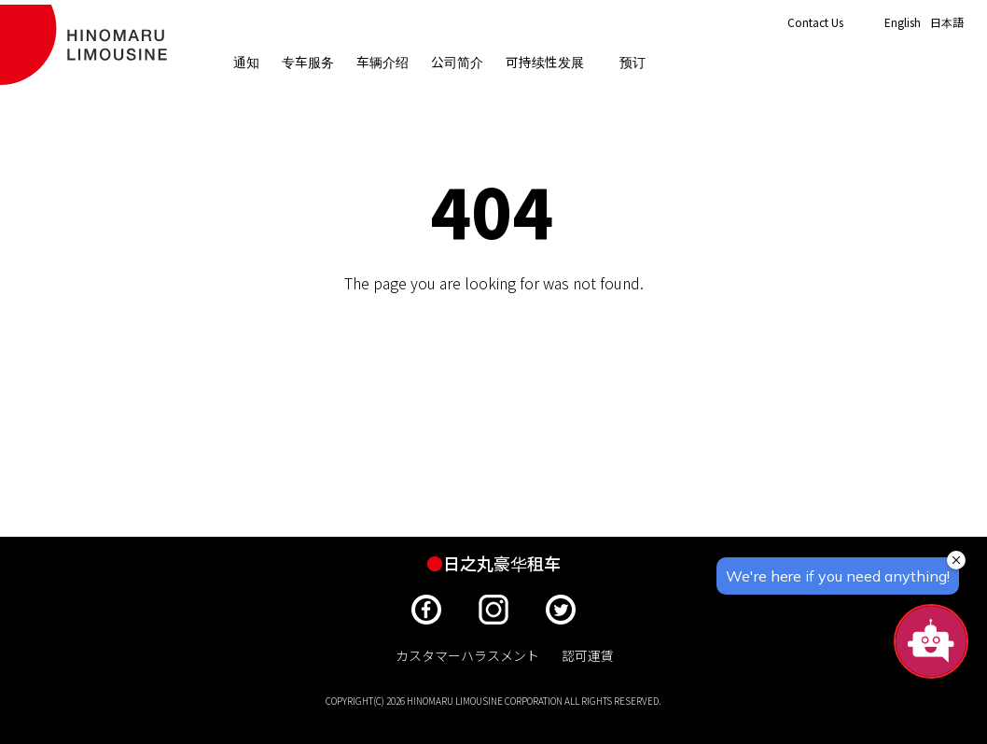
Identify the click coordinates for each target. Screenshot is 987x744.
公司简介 (458, 62)
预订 (633, 62)
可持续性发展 (552, 62)
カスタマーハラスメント (467, 655)
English (902, 23)
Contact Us (815, 22)
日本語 (947, 23)
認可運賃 (588, 655)
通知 (247, 62)
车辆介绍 (383, 62)
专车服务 (309, 62)
